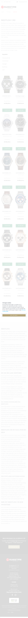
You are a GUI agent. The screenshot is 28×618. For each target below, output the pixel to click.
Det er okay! (14, 315)
